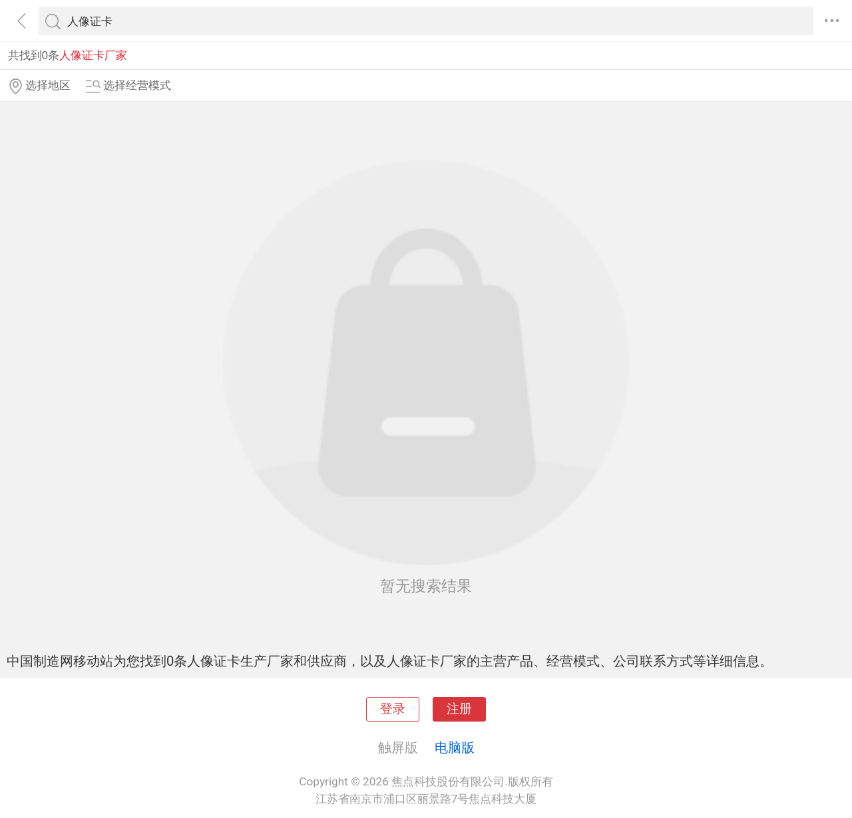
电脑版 (455, 747)
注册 (459, 709)
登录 (392, 709)
